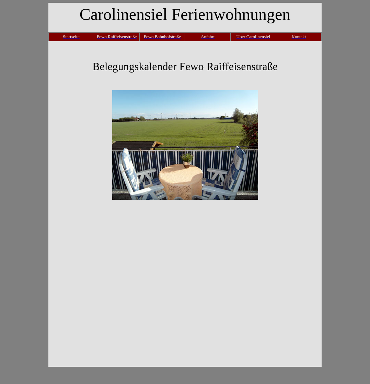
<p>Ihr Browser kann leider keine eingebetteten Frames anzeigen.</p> (185, 283)
